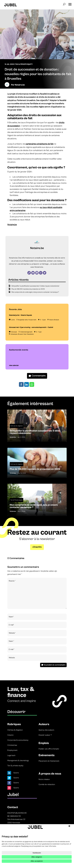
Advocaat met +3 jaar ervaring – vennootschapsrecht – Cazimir (31, 327)
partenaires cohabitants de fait (39, 144)
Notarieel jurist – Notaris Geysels (20, 315)
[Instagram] (40, 273)
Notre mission (44, 779)
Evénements (46, 755)
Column (10, 735)
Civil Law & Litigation (16, 426)
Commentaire (38, 375)
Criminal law (12, 745)
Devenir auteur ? (45, 735)
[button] (70, 3)
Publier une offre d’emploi (49, 749)
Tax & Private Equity (24, 64)
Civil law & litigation (15, 730)
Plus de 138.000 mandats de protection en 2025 (28, 289)
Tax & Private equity (16, 500)
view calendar (14, 365)
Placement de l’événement (49, 761)
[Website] (29, 273)
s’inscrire (37, 547)
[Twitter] (44, 273)
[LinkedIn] (37, 273)
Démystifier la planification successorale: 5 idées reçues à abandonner (35, 286)
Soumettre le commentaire (54, 665)
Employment (12, 750)
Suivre (16, 773)
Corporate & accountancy (17, 740)
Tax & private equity (15, 766)
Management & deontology (18, 760)
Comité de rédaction (47, 784)
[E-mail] (33, 273)
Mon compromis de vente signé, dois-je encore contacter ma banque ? (35, 292)
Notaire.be (20, 85)
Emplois (44, 743)
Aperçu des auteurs (46, 730)
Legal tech (11, 755)
